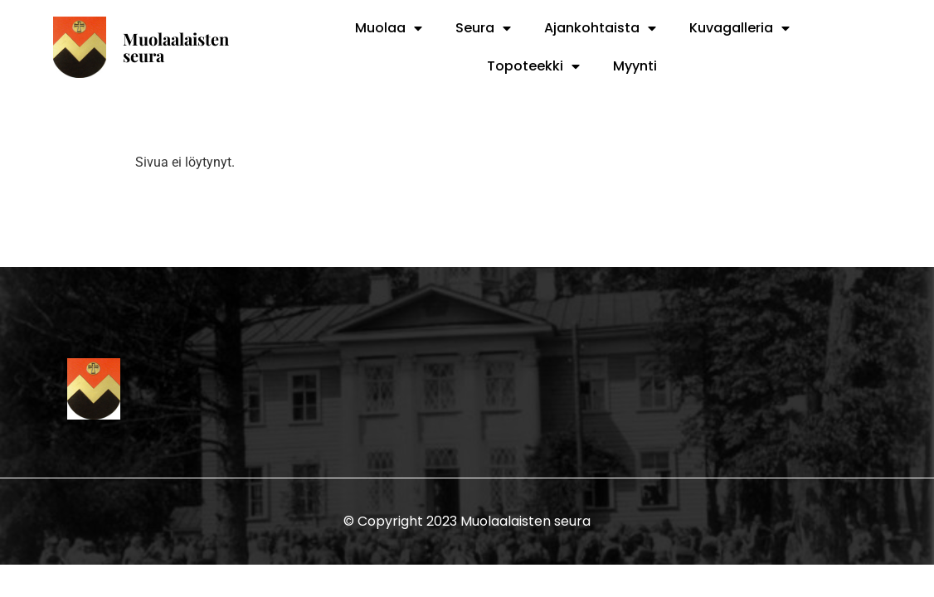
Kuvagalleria (739, 28)
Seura (483, 28)
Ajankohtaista (600, 28)
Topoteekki (533, 66)
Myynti (635, 65)
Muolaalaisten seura (176, 46)
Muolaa (388, 28)
